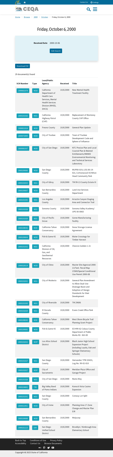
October (44, 17)
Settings (94, 2)
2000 (36, 17)
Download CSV (22, 66)
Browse (27, 17)
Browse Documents (53, 443)
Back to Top (20, 440)
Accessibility (20, 443)
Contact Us (84, 2)
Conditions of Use (38, 440)
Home (17, 17)
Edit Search (56, 51)
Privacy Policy (56, 440)
